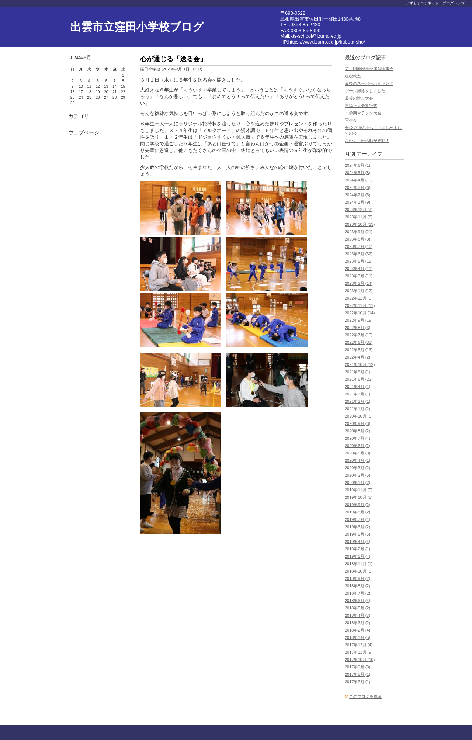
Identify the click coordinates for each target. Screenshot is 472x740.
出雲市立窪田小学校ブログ (137, 27)
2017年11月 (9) (358, 652)
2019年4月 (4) (357, 541)
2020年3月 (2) (357, 468)
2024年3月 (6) (357, 187)
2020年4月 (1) (357, 460)
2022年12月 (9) (358, 298)
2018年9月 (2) (357, 578)
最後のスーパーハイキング (369, 83)
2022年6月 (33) (358, 342)
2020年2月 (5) (357, 475)
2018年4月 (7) (357, 615)
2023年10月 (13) (360, 224)
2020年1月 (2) (357, 482)
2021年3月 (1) (357, 394)
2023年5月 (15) (358, 261)
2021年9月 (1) (357, 372)
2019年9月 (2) (357, 504)
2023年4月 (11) (358, 268)
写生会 (351, 120)
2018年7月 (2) (357, 593)
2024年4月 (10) (358, 180)
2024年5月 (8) (357, 172)
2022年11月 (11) (360, 305)
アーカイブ (369, 154)
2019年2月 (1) (357, 549)
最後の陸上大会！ (361, 98)
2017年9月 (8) (357, 667)
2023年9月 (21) (358, 231)
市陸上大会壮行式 (361, 105)
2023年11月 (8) (358, 217)
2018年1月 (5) (357, 637)
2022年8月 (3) (357, 327)
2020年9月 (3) (357, 423)
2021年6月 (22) (358, 379)
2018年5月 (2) (357, 608)
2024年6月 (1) (357, 165)
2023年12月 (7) (358, 209)
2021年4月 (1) (357, 386)
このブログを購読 (365, 696)
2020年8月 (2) (357, 431)
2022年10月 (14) (360, 313)
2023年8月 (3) (357, 239)
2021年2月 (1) (357, 401)
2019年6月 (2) (357, 527)
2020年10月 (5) (358, 416)
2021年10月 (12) (360, 364)
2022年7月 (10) (358, 335)
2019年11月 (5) (358, 490)
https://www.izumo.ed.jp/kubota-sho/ (326, 42)
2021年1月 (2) (357, 409)
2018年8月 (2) (357, 586)
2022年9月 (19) (358, 320)
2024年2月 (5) (357, 195)
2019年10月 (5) (358, 497)
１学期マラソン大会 (363, 113)
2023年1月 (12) (358, 290)
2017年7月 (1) (357, 682)
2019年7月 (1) (357, 519)
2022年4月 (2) (357, 357)
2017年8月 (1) (357, 674)
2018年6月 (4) (357, 600)
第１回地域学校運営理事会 (369, 68)
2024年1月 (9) (357, 202)
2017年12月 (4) (358, 645)
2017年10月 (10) (360, 659)
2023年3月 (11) (358, 276)
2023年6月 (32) (358, 254)
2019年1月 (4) (357, 556)
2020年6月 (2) (357, 445)
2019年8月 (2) (357, 512)
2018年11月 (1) (358, 563)
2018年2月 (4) (357, 630)
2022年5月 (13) (358, 349)
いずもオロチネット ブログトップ (435, 3)
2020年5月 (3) (357, 453)
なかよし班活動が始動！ (367, 140)
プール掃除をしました (365, 91)
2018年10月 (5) (358, 571)
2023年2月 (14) (358, 283)
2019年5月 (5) (357, 534)
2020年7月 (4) (357, 438)
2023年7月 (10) (358, 246)
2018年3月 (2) (357, 622)
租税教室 (353, 76)
